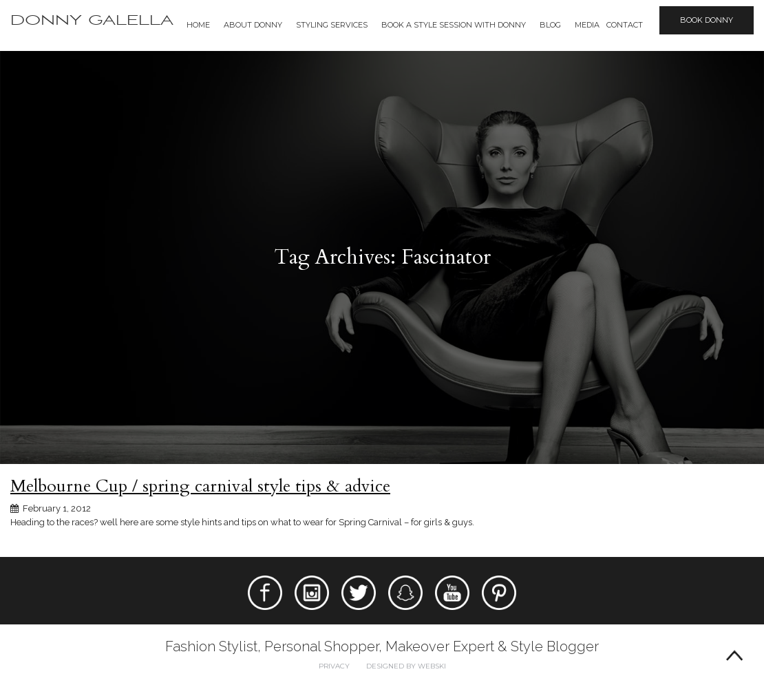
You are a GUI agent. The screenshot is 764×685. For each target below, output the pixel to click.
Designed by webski (406, 666)
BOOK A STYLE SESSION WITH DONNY (453, 25)
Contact (624, 25)
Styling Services (332, 25)
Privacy (334, 666)
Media (587, 25)
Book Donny (706, 20)
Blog (550, 25)
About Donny (253, 25)
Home (198, 25)
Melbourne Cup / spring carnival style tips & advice (200, 486)
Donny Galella (91, 20)
